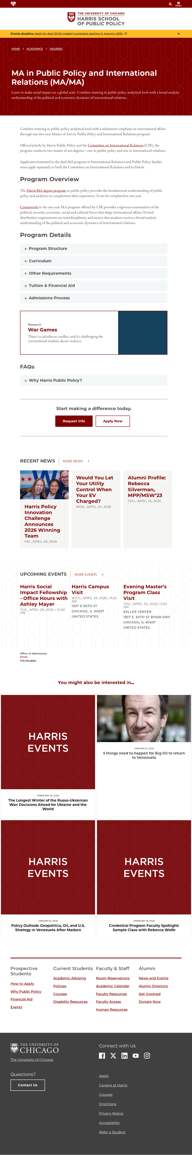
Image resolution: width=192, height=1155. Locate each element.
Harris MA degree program (46, 190)
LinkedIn (125, 1056)
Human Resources (112, 1010)
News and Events (153, 978)
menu (178, 4)
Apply (104, 1076)
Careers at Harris (113, 1085)
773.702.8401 (28, 660)
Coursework (29, 206)
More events (85, 574)
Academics (35, 49)
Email (23, 656)
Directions (107, 1104)
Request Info (74, 421)
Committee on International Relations (116, 145)
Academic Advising (69, 978)
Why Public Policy (25, 992)
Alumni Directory (153, 986)
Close (179, 33)
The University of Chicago (31, 1060)
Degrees (56, 49)
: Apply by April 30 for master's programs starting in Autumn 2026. (66, 33)
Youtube (136, 1056)
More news (73, 461)
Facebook (102, 1056)
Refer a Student (112, 1132)
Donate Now (150, 1002)
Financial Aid (21, 999)
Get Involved (149, 994)
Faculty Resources (111, 994)
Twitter (113, 1056)
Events (16, 1007)
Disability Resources (70, 1002)
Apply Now (112, 421)
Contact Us (28, 1085)
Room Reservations (113, 978)
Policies (59, 986)
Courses (60, 994)
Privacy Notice (111, 1113)
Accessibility (109, 1123)
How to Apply (22, 984)
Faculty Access (108, 1002)
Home (15, 49)
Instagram (147, 1056)
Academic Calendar (112, 986)
